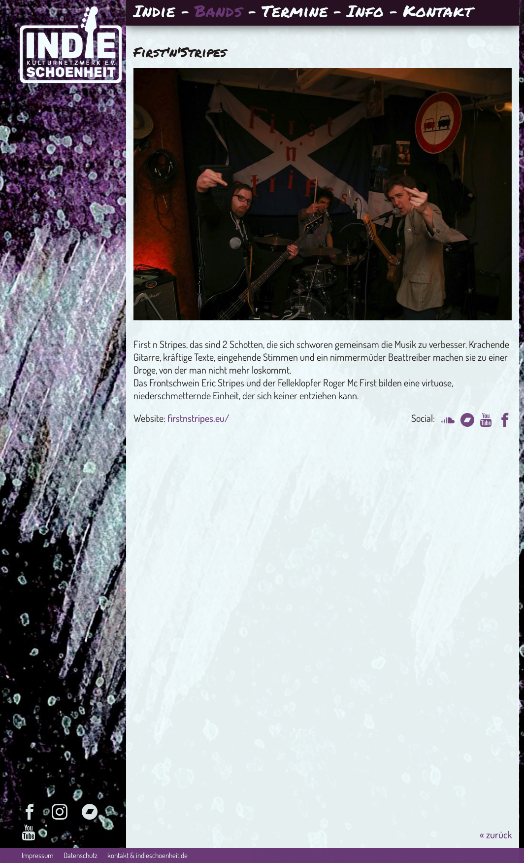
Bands (219, 12)
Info (365, 12)
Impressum (38, 855)
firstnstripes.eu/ (198, 418)
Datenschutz (81, 855)
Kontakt (437, 12)
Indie (154, 12)
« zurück (496, 834)
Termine (295, 12)
